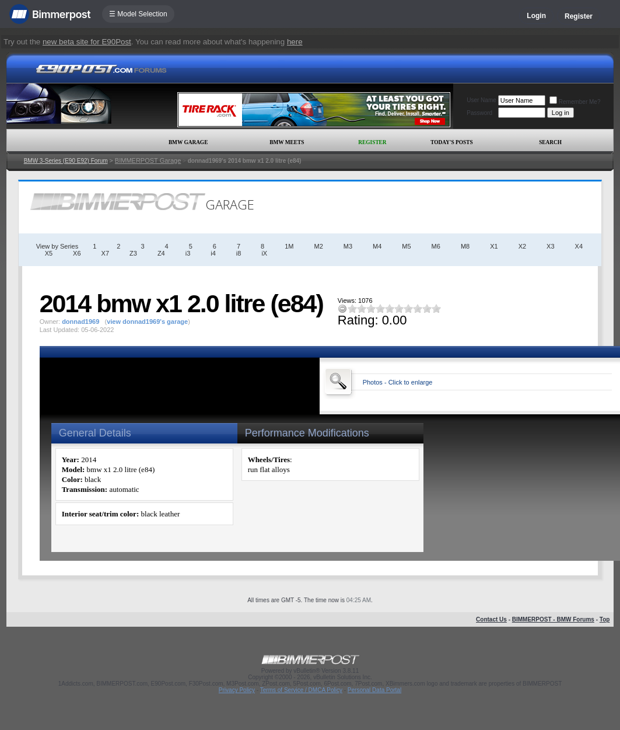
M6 (436, 246)
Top (605, 619)
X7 (105, 253)
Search (550, 142)
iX (264, 253)
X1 (494, 246)
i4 (213, 253)
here (295, 41)
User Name (481, 100)
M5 (406, 246)
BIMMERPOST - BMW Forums (553, 619)
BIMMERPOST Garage (148, 160)
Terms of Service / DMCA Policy (301, 690)
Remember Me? (575, 102)
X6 (76, 253)
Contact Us (491, 619)
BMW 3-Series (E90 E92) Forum (66, 161)
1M (289, 246)
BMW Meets (286, 142)
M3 (348, 246)
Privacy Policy (237, 690)
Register (579, 16)
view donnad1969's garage (147, 321)
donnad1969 (80, 321)
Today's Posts (451, 142)
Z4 (161, 253)
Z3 (133, 253)
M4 (377, 246)
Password (479, 113)
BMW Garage (188, 142)
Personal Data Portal (374, 690)
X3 (550, 246)
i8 (238, 253)
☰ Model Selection (138, 14)
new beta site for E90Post (87, 41)
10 (436, 308)
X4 (579, 246)
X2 (522, 246)
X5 (48, 253)
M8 (465, 246)
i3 (188, 253)
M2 (318, 246)
